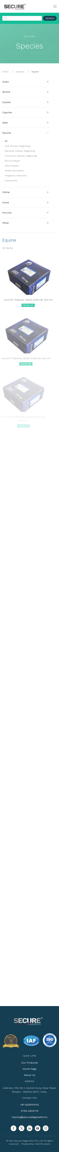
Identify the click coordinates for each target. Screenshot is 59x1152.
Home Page (29, 1068)
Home (5, 71)
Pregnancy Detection (16, 175)
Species (20, 71)
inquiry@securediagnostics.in (29, 1117)
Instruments (11, 180)
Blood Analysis (12, 160)
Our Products (29, 1062)
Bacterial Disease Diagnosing (20, 151)
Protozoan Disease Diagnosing (21, 156)
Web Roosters (42, 1144)
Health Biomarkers (14, 170)
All (6, 141)
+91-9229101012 (29, 1104)
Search (49, 18)
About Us (29, 1075)
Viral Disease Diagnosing (17, 146)
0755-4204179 (29, 1110)
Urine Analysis (12, 165)
